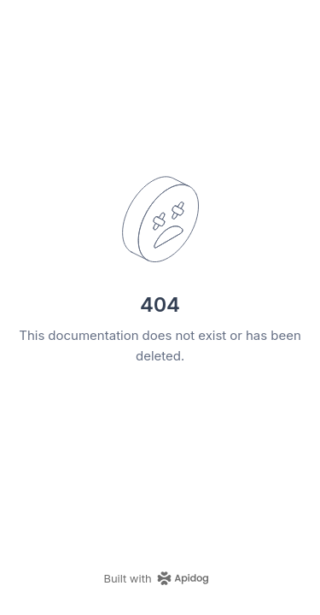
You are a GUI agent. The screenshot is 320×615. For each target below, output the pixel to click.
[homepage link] (159, 578)
